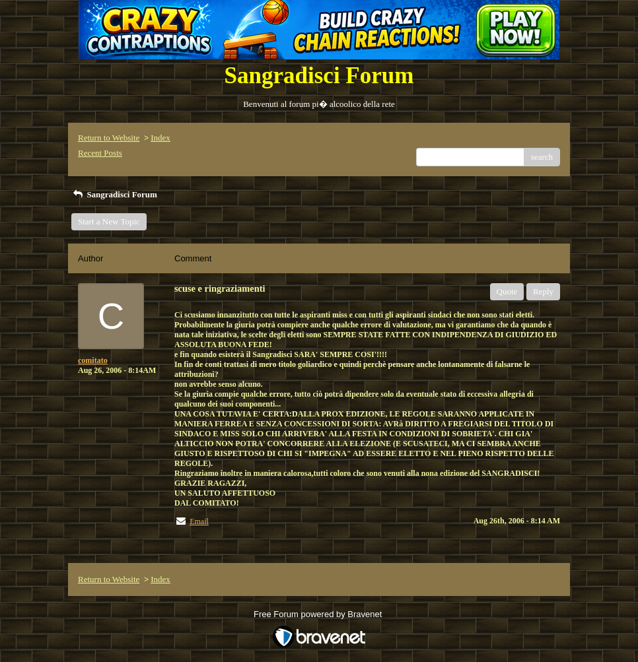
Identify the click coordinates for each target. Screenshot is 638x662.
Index (160, 138)
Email (199, 521)
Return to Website (108, 138)
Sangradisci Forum (114, 194)
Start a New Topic (109, 221)
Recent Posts (100, 153)
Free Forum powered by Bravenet (319, 614)
